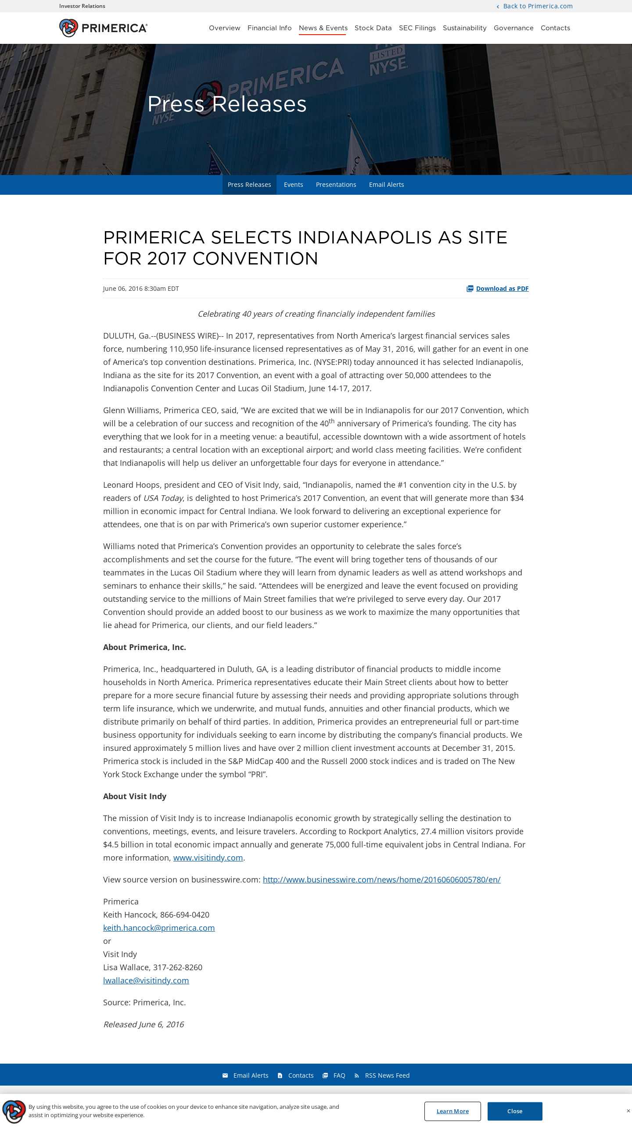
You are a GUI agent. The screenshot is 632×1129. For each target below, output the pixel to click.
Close (514, 1114)
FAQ (339, 1075)
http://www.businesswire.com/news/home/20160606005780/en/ (382, 879)
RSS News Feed (387, 1075)
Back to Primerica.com (537, 6)
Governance (514, 28)
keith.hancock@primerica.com (159, 927)
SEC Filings (417, 28)
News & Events (323, 28)
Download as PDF (497, 288)
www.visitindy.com (208, 857)
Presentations (336, 184)
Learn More (453, 1114)
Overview (225, 28)
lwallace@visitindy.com (146, 980)
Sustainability (465, 28)
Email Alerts (386, 184)
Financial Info (270, 28)
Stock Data (373, 28)
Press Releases (249, 184)
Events (293, 184)
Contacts (555, 28)
